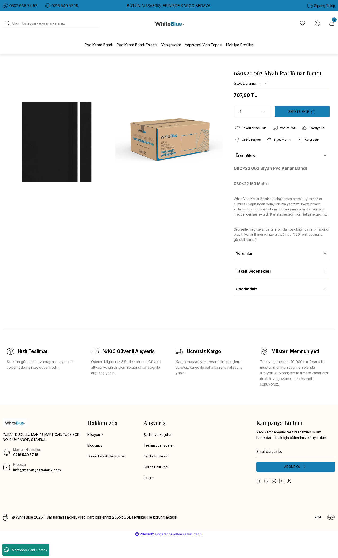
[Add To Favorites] (252, 134)
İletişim (149, 498)
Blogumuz (95, 465)
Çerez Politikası (156, 487)
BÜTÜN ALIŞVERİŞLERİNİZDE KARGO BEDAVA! (169, 5)
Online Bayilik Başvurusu (108, 476)
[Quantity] (252, 117)
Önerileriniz (246, 308)
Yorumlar (244, 272)
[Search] (51, 26)
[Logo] (169, 26)
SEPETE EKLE (302, 117)
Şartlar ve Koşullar (159, 453)
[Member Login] (316, 26)
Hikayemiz (96, 453)
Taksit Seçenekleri (253, 290)
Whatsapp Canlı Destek (25, 549)
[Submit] (295, 486)
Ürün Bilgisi (246, 174)
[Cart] (331, 26)
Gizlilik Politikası (157, 476)
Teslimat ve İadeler (159, 465)
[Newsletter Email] (295, 470)
